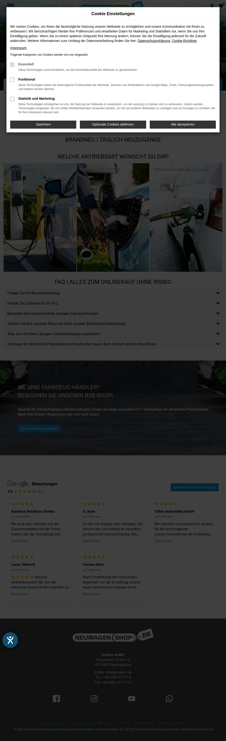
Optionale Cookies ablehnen (113, 124)
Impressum (18, 48)
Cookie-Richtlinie (184, 41)
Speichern (43, 124)
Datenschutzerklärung (154, 41)
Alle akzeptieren (183, 124)
